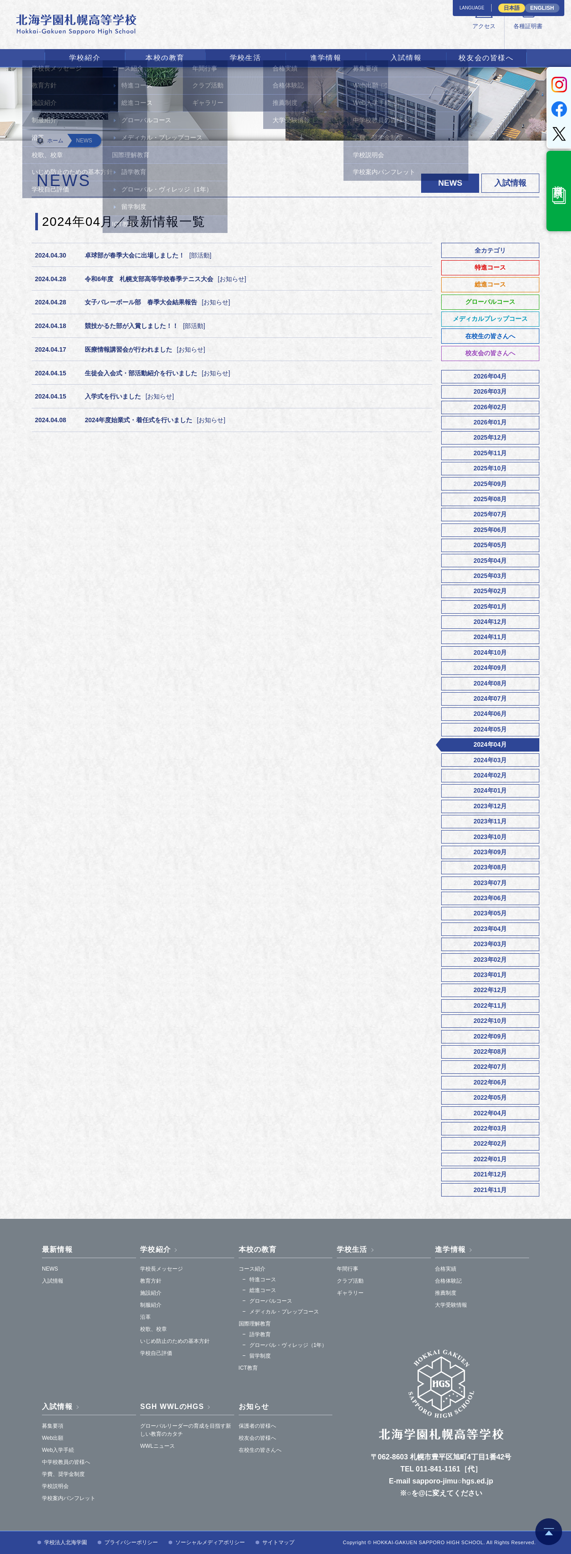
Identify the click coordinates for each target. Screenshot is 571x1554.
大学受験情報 (451, 1305)
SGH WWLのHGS (172, 1406)
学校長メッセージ (161, 1269)
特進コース (490, 267)
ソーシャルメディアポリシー (210, 1542)
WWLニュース (157, 1446)
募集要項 (52, 1426)
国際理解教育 (255, 1324)
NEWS (50, 1269)
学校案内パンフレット (68, 1498)
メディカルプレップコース (490, 318)
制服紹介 (150, 1305)
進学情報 (325, 58)
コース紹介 (252, 1269)
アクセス (370, 36)
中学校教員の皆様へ (66, 1462)
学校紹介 (84, 58)
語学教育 (260, 1334)
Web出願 (52, 1438)
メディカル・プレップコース (284, 1312)
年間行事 (347, 1269)
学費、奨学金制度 (63, 1474)
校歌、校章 (153, 1329)
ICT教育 (248, 1368)
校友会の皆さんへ (490, 353)
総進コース (490, 284)
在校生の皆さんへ (490, 336)
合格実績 (445, 1269)
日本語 (512, 8)
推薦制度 (445, 1293)
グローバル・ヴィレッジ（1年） (288, 1345)
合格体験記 (448, 1281)
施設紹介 (150, 1293)
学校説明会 (55, 1486)
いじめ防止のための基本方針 (175, 1341)
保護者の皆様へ (257, 1426)
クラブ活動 (350, 1281)
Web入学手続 (58, 1450)
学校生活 (245, 58)
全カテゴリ (490, 250)
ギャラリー (350, 1293)
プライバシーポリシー (131, 1542)
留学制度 (260, 1356)
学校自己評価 (156, 1353)
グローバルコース (490, 301)
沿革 (145, 1317)
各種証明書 (421, 36)
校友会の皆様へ (486, 58)
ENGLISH (542, 8)
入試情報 (406, 58)
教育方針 (150, 1281)
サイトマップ (278, 1542)
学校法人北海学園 (65, 1542)
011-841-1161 (438, 1469)
